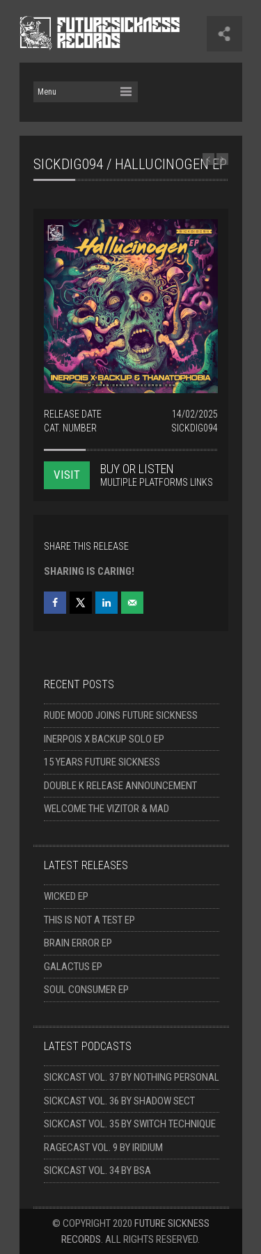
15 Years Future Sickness (102, 762)
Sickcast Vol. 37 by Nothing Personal (131, 1077)
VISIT (67, 475)
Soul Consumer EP (86, 989)
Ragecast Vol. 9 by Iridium (103, 1147)
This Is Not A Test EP (89, 920)
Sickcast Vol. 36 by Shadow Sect (119, 1101)
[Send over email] (132, 603)
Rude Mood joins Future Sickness (121, 715)
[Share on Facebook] (55, 603)
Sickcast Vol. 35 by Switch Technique (130, 1124)
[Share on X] (81, 603)
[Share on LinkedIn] (106, 603)
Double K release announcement (120, 785)
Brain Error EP (78, 943)
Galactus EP (73, 966)
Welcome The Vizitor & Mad (106, 808)
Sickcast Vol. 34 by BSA (97, 1170)
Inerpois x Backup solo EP (104, 739)
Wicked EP (66, 896)
